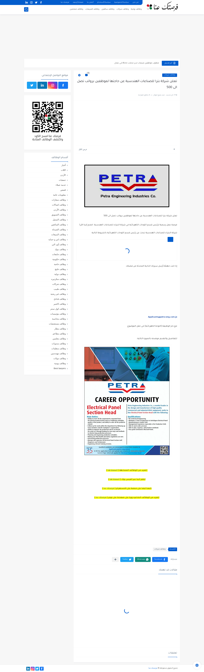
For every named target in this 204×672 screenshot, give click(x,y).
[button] (160, 559)
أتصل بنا (90, 2)
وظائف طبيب (60, 289)
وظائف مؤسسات (58, 314)
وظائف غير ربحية (58, 294)
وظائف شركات (122, 9)
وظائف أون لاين (59, 244)
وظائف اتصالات (59, 205)
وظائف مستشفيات (57, 323)
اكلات (63, 170)
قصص (63, 190)
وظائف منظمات (58, 348)
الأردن (63, 175)
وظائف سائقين (107, 9)
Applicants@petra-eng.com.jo (162, 317)
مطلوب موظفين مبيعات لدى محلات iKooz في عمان (136, 63)
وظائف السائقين (58, 224)
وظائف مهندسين (58, 353)
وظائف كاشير (60, 304)
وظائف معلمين (76, 9)
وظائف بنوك (60, 249)
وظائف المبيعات (92, 9)
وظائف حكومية (59, 259)
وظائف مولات (59, 358)
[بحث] (26, 9)
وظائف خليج (60, 269)
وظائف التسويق (59, 214)
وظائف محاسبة (59, 319)
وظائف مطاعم (59, 333)
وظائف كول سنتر (58, 309)
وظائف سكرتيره (58, 279)
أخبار (63, 165)
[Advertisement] (102, 37)
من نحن (135, 2)
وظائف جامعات (59, 254)
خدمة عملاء (61, 185)
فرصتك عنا (65, 2)
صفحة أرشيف (78, 2)
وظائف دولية (60, 274)
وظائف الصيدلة (59, 229)
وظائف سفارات (59, 200)
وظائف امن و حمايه (57, 239)
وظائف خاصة (60, 264)
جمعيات (62, 180)
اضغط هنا (113, 470)
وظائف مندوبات (59, 343)
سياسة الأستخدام (104, 2)
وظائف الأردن (60, 209)
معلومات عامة (59, 195)
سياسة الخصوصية (121, 2)
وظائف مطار (60, 328)
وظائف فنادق (60, 299)
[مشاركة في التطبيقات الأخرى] (115, 559)
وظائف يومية (136, 9)
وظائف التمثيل (59, 219)
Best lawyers (60, 368)
